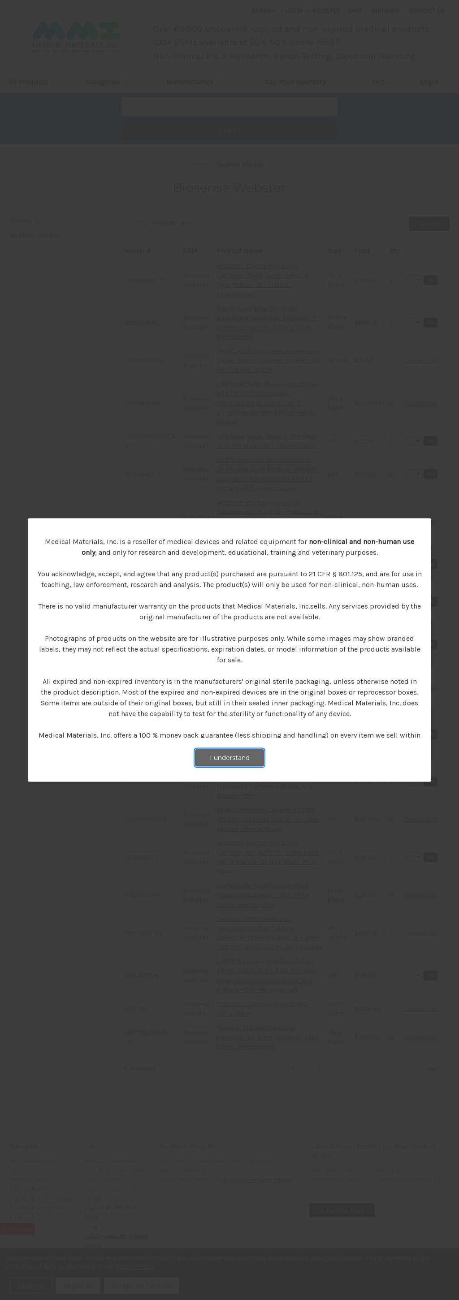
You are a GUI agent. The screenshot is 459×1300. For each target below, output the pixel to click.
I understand (230, 758)
